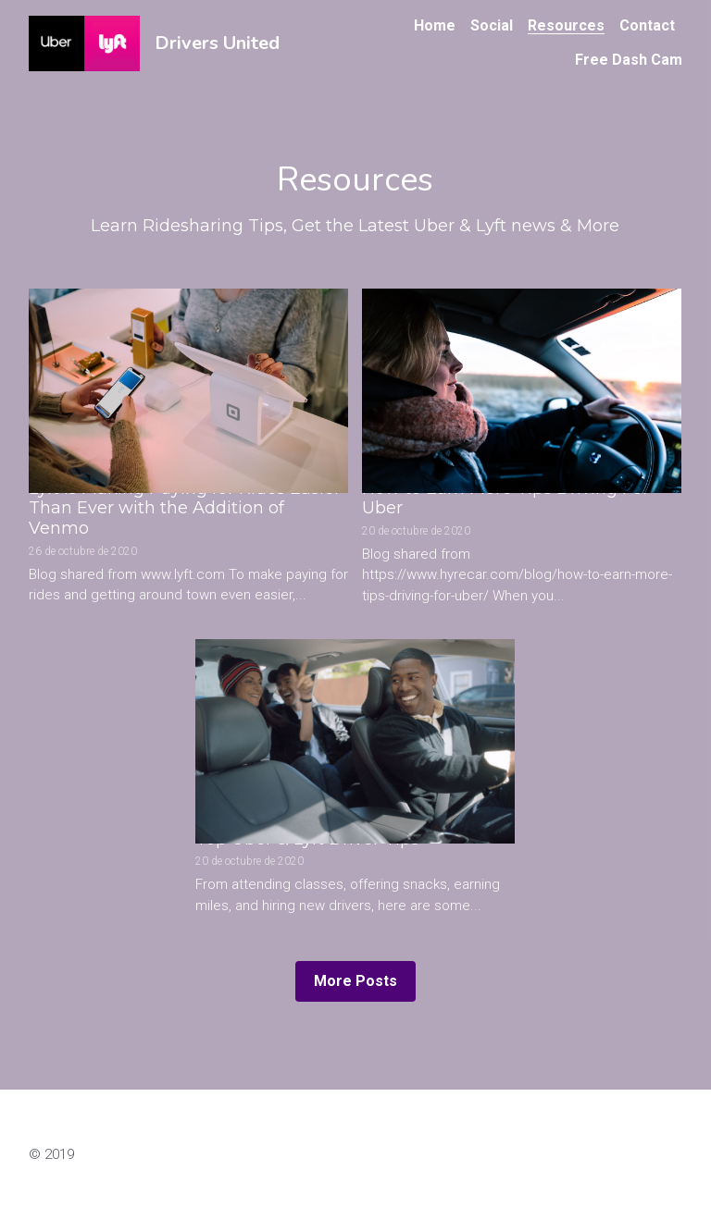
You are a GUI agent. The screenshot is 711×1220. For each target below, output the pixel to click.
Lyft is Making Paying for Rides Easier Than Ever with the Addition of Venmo (185, 508)
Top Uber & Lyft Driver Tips (307, 839)
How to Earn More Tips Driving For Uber (505, 498)
